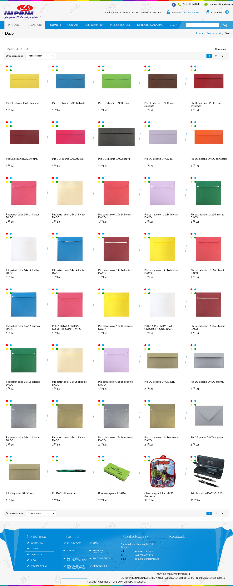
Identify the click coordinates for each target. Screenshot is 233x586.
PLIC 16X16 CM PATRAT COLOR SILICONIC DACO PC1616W (158, 327)
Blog (135, 12)
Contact (125, 12)
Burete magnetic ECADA (112, 493)
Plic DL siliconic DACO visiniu (22, 158)
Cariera (144, 12)
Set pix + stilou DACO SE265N (208, 493)
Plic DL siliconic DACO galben (22, 103)
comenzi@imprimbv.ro (221, 4)
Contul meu (37, 543)
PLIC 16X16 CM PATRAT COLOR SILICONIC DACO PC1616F (66, 327)
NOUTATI (72, 24)
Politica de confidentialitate (76, 559)
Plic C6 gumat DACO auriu (20, 493)
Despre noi (36, 554)
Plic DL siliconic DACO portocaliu (209, 158)
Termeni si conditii (98, 552)
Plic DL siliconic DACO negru (114, 158)
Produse (14, 24)
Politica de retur (102, 558)
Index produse (120, 24)
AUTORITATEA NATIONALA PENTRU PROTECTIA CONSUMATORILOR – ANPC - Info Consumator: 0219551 (173, 578)
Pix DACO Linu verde (64, 493)
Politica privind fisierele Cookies (76, 567)
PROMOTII (55, 24)
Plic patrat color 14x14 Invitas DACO (22, 216)
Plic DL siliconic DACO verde (114, 103)
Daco (228, 33)
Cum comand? (94, 24)
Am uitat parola (39, 566)
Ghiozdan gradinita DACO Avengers (158, 495)
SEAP (173, 24)
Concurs (155, 12)
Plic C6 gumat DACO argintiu (207, 437)
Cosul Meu (217, 13)
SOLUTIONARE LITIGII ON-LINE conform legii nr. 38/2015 (116, 582)
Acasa (199, 33)
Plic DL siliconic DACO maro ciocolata (159, 104)
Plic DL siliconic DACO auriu (159, 381)
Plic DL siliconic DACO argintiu (207, 381)
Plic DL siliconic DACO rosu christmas (206, 104)
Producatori (213, 33)
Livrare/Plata (110, 12)
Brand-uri (35, 24)
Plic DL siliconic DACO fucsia (68, 158)
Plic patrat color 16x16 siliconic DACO (208, 272)
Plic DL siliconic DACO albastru (69, 103)
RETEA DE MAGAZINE (150, 24)
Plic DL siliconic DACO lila (158, 158)
